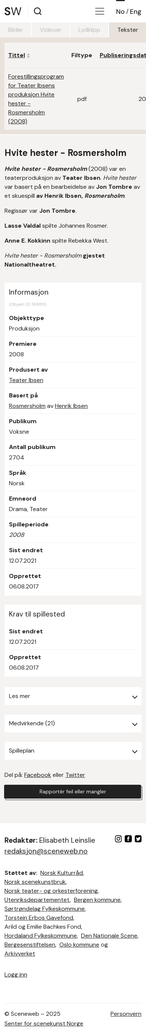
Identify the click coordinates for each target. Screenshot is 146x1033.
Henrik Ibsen (71, 406)
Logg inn (15, 974)
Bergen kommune (97, 900)
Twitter (75, 775)
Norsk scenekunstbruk (35, 882)
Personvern (126, 1014)
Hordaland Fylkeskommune (40, 936)
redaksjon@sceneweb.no (46, 851)
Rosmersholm (27, 406)
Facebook (37, 775)
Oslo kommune (79, 945)
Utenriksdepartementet (37, 900)
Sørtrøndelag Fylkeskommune (44, 909)
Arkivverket (19, 953)
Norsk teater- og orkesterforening (51, 891)
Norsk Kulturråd (61, 873)
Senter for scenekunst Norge (43, 1023)
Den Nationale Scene (109, 936)
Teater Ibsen (26, 380)
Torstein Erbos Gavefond (38, 918)
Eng (136, 11)
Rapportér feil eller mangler (73, 791)
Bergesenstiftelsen (29, 945)
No (120, 11)
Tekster (127, 30)
